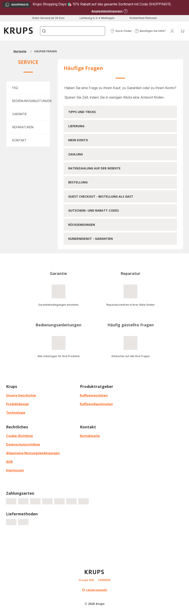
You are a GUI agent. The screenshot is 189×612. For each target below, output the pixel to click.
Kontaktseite (90, 436)
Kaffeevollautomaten (96, 404)
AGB (9, 461)
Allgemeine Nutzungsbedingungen (33, 453)
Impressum (15, 470)
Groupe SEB (86, 580)
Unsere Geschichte (21, 395)
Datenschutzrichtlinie (23, 444)
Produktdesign (17, 404)
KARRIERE (104, 580)
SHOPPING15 (16, 5)
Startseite (19, 51)
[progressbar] (11, 501)
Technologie (15, 412)
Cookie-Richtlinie (19, 436)
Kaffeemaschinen (94, 395)
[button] (121, 31)
